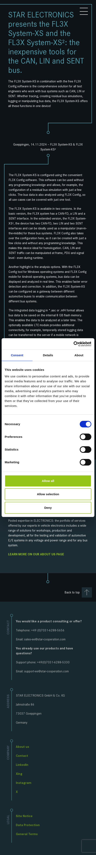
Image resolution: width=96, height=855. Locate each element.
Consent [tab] (17, 355)
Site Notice (24, 816)
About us (22, 747)
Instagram (23, 783)
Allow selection (48, 494)
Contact (22, 756)
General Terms (27, 834)
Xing (19, 774)
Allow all (48, 481)
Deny (48, 507)
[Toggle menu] (84, 11)
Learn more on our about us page (36, 554)
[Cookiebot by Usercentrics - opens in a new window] (73, 344)
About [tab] (78, 355)
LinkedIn (22, 765)
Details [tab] (48, 355)
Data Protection (28, 825)
